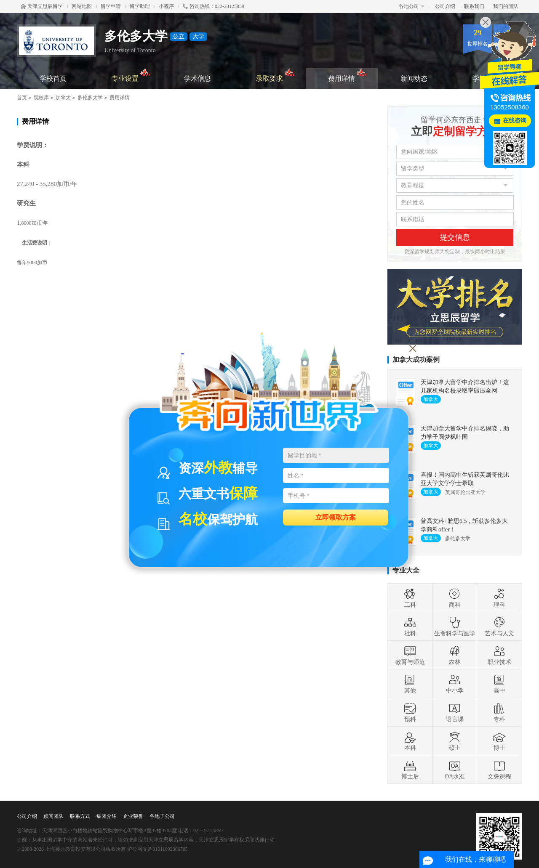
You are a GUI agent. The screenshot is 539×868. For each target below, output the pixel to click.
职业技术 (499, 655)
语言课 (455, 712)
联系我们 (474, 6)
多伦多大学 (90, 98)
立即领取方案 (335, 517)
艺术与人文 (499, 626)
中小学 (455, 684)
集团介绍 (106, 816)
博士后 (410, 769)
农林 (454, 655)
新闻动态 (413, 78)
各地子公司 (162, 816)
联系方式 (80, 816)
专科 (499, 712)
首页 (22, 98)
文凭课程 (499, 769)
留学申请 (111, 6)
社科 (410, 626)
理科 (499, 598)
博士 (499, 741)
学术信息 (197, 78)
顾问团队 (53, 816)
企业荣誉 (133, 816)
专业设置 (131, 75)
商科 (454, 598)
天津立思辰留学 (42, 6)
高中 (499, 684)
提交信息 (455, 237)
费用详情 (347, 75)
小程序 (166, 6)
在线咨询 (514, 120)
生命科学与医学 (454, 626)
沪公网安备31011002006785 (157, 849)
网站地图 (82, 6)
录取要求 (275, 75)
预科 (410, 712)
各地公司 (411, 6)
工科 (410, 598)
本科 (410, 741)
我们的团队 (505, 6)
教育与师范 (410, 655)
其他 (410, 684)
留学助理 (140, 6)
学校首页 (53, 78)
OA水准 (455, 769)
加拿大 (63, 98)
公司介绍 (445, 6)
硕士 (454, 741)
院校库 (41, 98)
